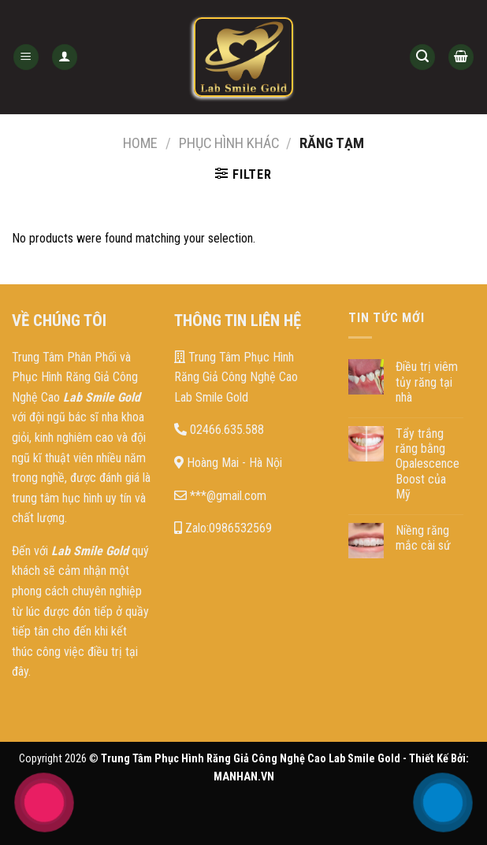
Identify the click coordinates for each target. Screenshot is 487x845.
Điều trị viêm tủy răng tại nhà (427, 381)
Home (140, 143)
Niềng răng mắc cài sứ (423, 538)
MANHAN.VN (244, 777)
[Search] (422, 57)
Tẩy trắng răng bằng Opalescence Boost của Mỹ (427, 464)
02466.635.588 (219, 429)
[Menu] (26, 57)
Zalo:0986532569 (223, 528)
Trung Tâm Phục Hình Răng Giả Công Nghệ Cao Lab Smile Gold (236, 377)
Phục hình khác (229, 143)
